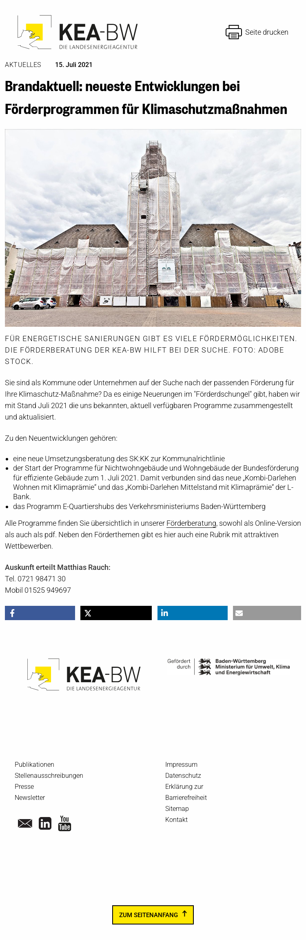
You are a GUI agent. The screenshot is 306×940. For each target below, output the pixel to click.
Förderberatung (191, 523)
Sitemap (177, 809)
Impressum (181, 764)
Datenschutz (183, 775)
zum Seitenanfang (148, 914)
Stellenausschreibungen (49, 775)
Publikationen (34, 764)
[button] (40, 613)
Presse (24, 786)
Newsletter (30, 798)
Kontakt (176, 820)
